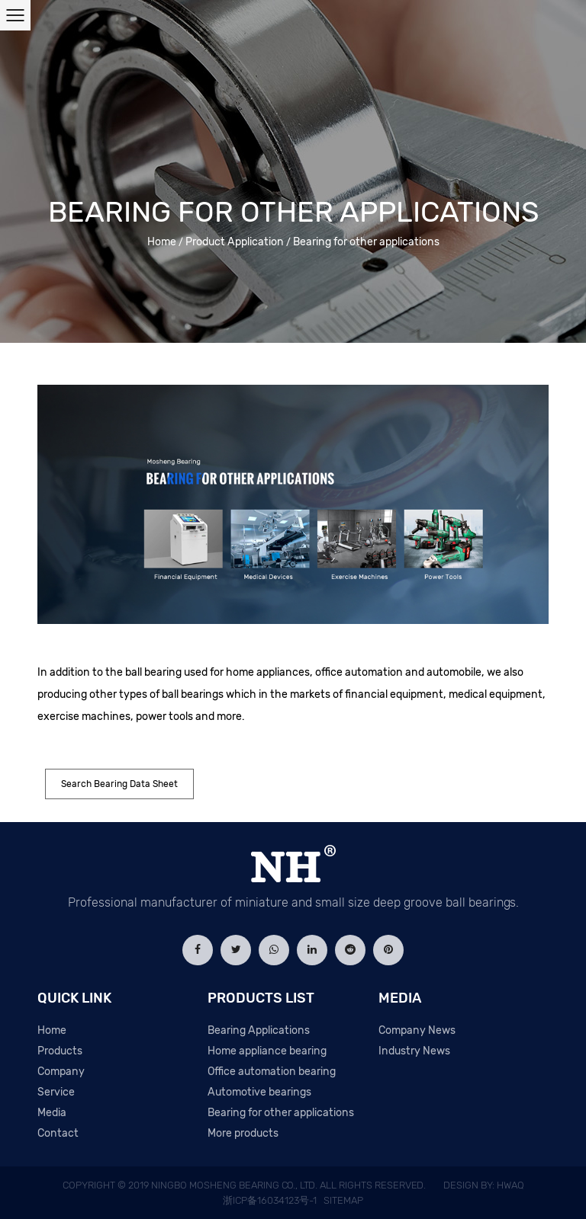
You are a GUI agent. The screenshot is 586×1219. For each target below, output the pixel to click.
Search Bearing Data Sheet (119, 784)
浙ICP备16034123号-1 (270, 1200)
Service (56, 1092)
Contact (58, 1133)
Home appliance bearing (267, 1051)
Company (61, 1071)
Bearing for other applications (281, 1112)
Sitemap (343, 1200)
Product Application (234, 241)
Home (161, 241)
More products (243, 1133)
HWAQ (510, 1185)
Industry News (414, 1051)
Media (51, 1112)
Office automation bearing (272, 1071)
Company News (417, 1030)
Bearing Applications (259, 1030)
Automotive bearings (259, 1092)
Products (59, 1051)
